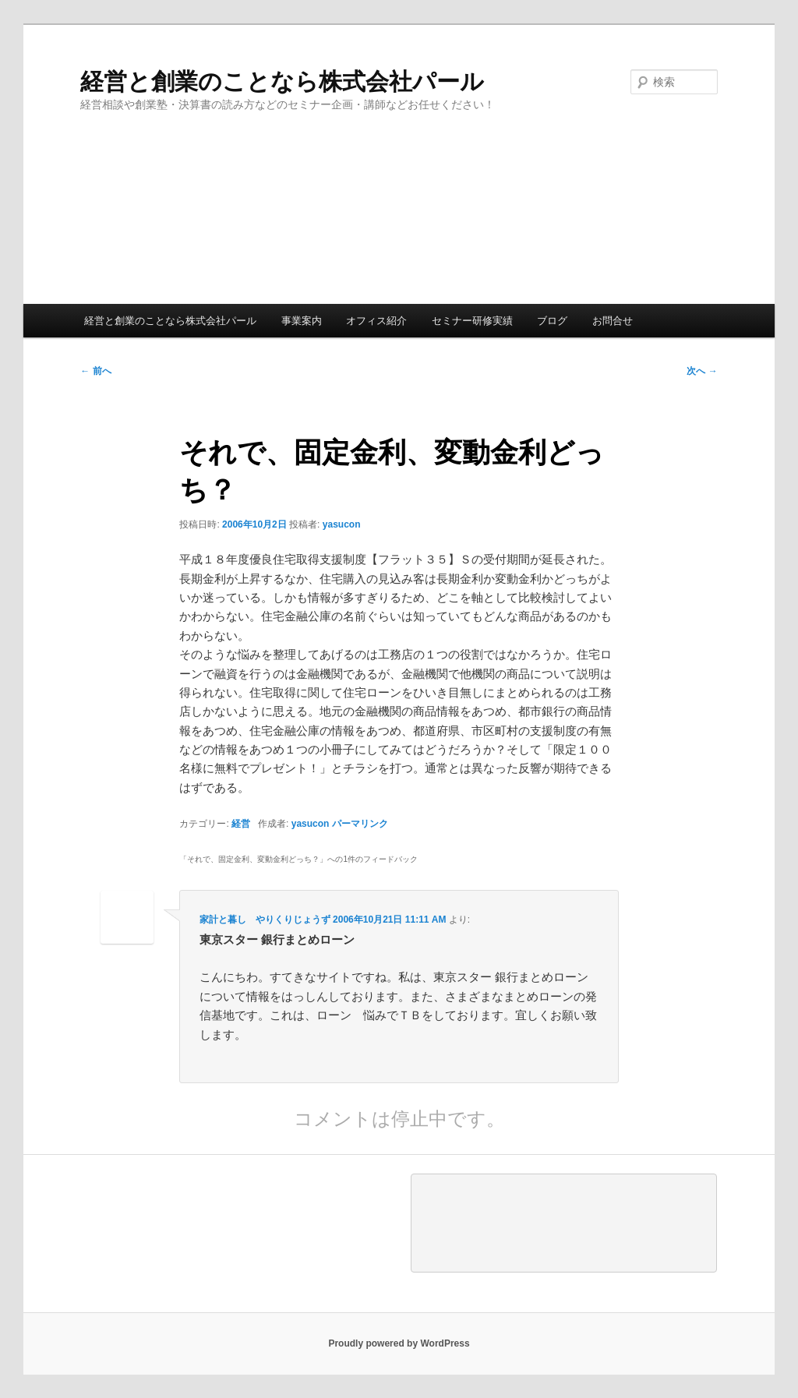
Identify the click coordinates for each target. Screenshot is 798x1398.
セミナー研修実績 (472, 321)
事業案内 (301, 321)
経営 (240, 823)
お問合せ (612, 321)
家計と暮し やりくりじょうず (265, 919)
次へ (702, 370)
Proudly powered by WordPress (398, 1343)
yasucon (342, 524)
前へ (95, 370)
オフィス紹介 (376, 321)
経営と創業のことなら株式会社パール (282, 81)
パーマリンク (360, 823)
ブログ (552, 321)
